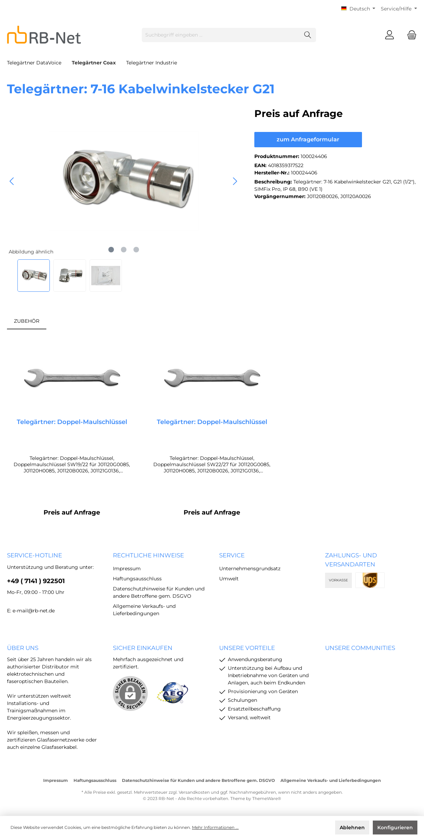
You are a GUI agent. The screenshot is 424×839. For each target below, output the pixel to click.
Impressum (127, 568)
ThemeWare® (266, 798)
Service (232, 555)
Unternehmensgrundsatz (249, 568)
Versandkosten (194, 792)
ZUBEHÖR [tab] (26, 321)
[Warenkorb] (409, 35)
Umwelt (229, 578)
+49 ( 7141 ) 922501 (36, 581)
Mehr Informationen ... (215, 827)
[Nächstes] (235, 181)
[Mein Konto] (389, 35)
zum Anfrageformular (308, 139)
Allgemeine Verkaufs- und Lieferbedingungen (330, 780)
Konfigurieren (395, 827)
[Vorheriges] (12, 181)
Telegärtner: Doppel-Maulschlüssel (72, 422)
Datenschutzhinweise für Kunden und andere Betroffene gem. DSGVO (198, 780)
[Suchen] (308, 35)
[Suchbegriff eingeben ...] (221, 35)
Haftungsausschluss (137, 578)
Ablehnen (352, 827)
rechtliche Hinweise (148, 555)
